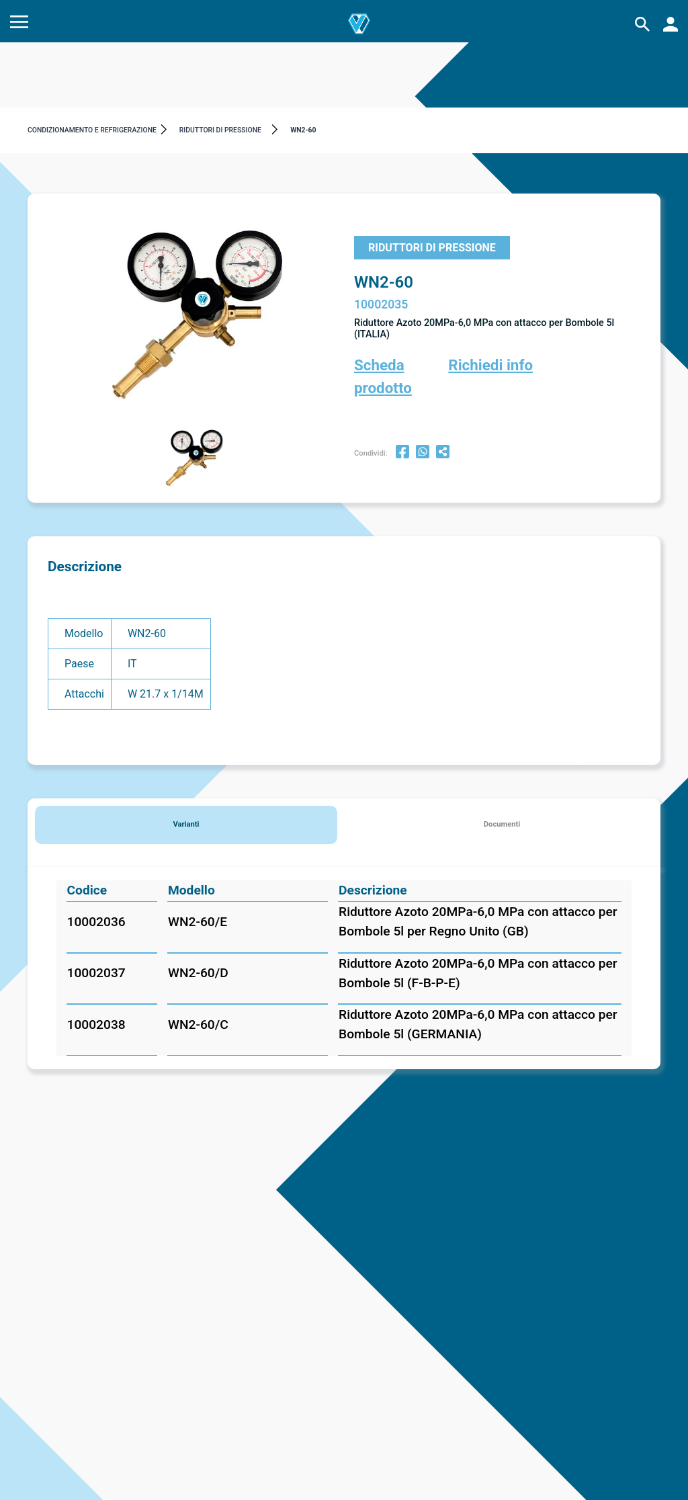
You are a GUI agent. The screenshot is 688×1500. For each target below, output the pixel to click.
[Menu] (19, 24)
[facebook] (402, 453)
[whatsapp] (422, 453)
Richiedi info (490, 365)
